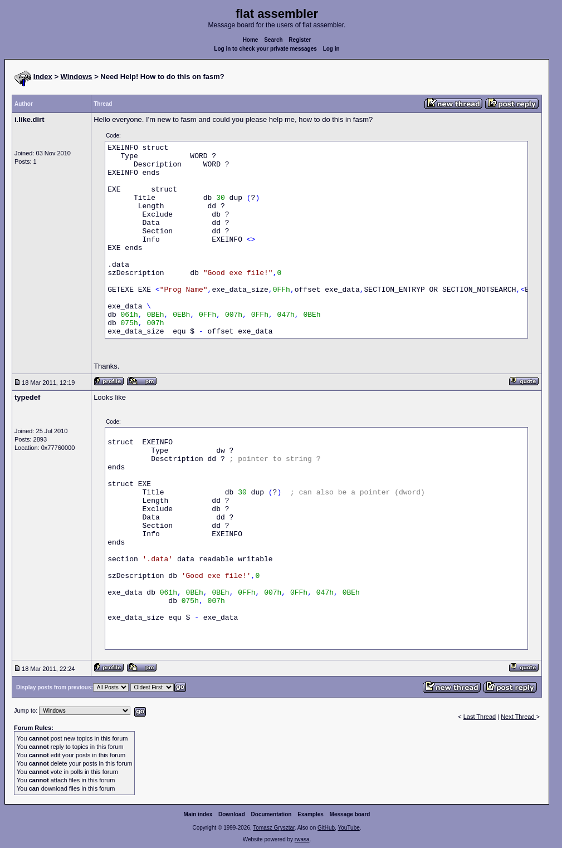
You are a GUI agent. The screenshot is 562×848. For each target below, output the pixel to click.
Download (231, 814)
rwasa (302, 839)
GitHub (326, 828)
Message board (350, 814)
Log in (331, 49)
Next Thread (518, 716)
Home (250, 40)
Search (273, 40)
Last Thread (479, 716)
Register (300, 40)
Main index (198, 814)
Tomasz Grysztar (273, 828)
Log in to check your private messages (265, 49)
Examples (310, 814)
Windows (76, 76)
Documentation (271, 814)
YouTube (348, 828)
